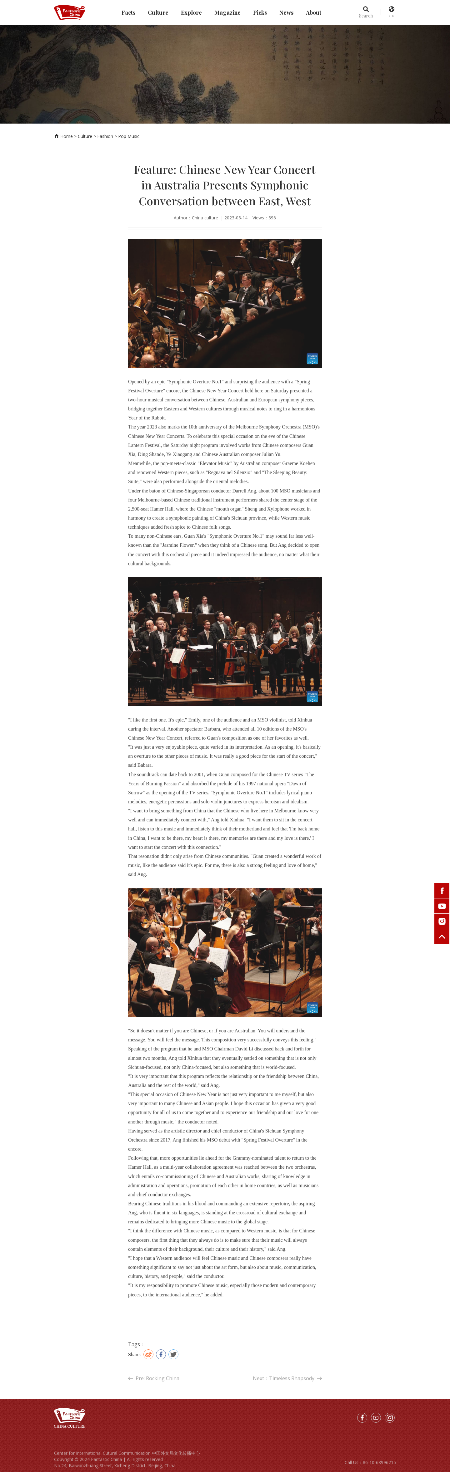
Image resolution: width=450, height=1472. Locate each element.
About (313, 12)
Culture (158, 12)
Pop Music (128, 136)
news (286, 12)
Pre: (153, 1389)
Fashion (105, 136)
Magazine (227, 12)
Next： (287, 1389)
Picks (260, 12)
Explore (191, 12)
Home (66, 136)
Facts (128, 12)
